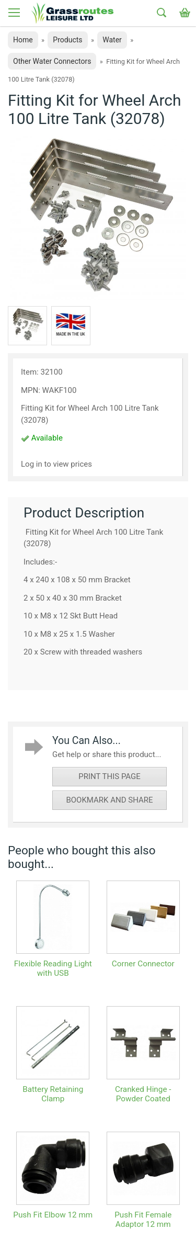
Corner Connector (143, 963)
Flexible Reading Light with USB (53, 968)
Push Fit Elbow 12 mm (53, 1215)
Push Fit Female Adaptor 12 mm (142, 1219)
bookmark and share (109, 800)
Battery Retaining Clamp (52, 1094)
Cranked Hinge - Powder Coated (143, 1094)
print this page (109, 776)
